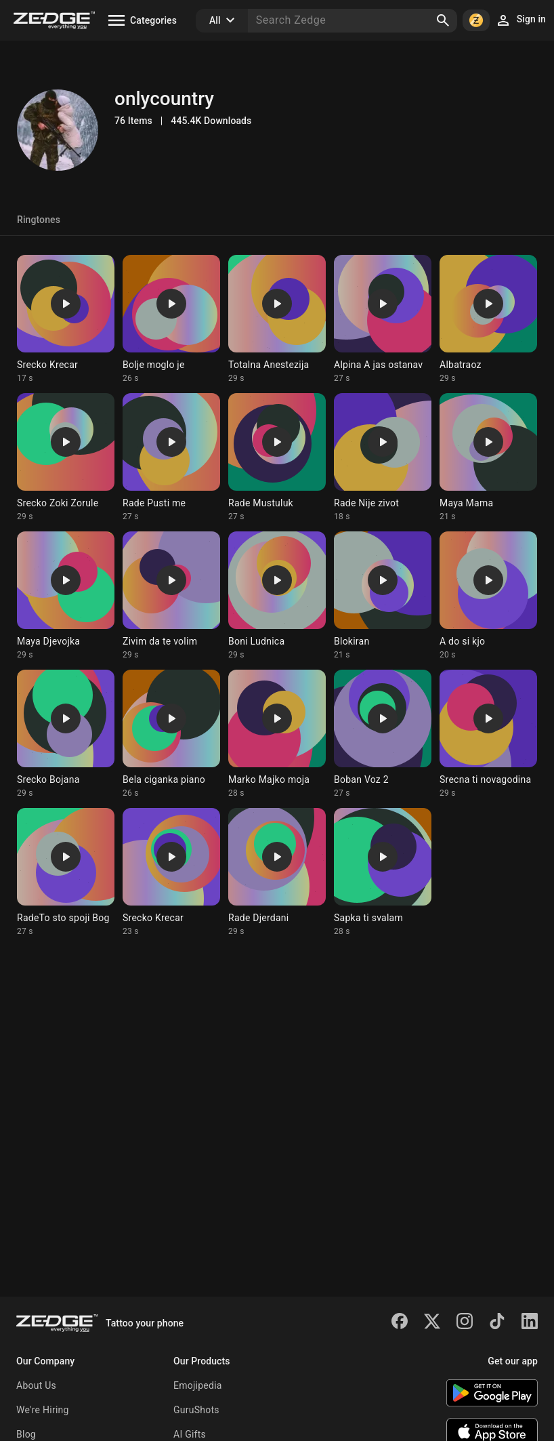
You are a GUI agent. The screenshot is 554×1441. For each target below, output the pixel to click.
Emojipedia (197, 1385)
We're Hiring (42, 1409)
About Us (36, 1385)
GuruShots (196, 1409)
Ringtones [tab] (38, 219)
